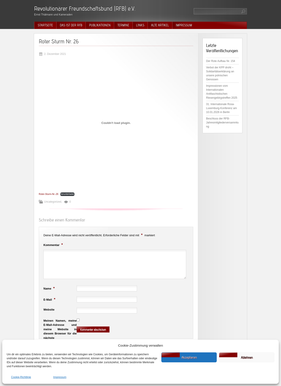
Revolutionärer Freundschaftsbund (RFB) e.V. (84, 8)
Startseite (45, 25)
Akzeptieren (189, 357)
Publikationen (100, 25)
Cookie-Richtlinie (21, 377)
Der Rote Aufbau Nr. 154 (220, 61)
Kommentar (53, 244)
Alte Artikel (160, 25)
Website (49, 309)
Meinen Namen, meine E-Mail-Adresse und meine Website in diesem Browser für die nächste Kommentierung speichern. (60, 333)
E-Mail (50, 299)
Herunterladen (67, 194)
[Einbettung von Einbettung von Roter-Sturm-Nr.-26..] (116, 122)
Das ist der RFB (71, 25)
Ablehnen (247, 357)
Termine (123, 25)
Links (140, 25)
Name (49, 288)
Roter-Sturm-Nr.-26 (48, 194)
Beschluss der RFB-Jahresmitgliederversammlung (222, 122)
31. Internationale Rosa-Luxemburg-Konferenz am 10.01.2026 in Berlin (221, 108)
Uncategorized (52, 201)
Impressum (59, 377)
